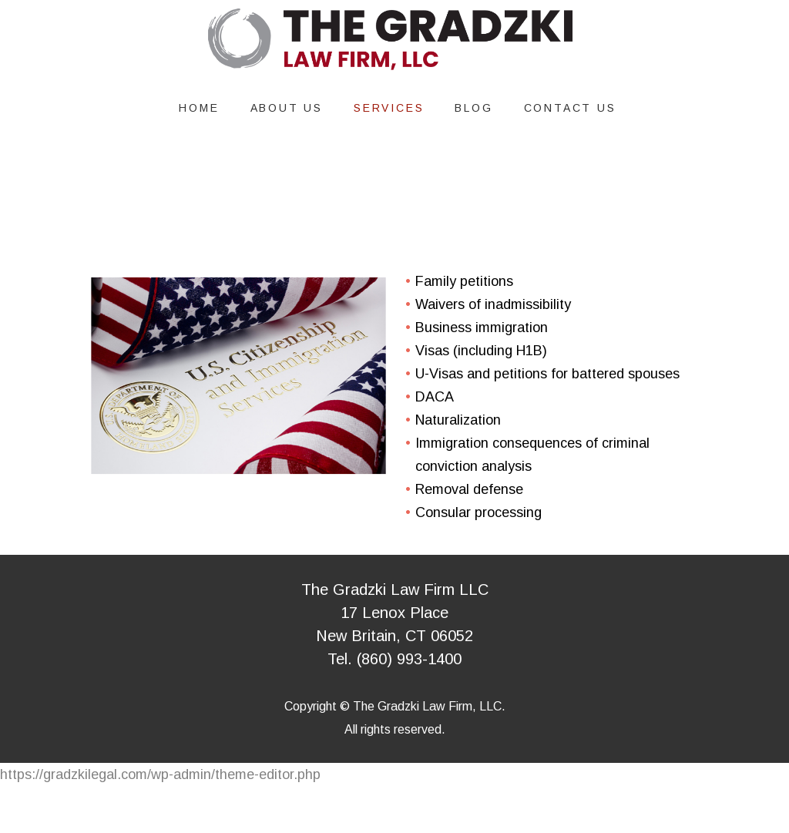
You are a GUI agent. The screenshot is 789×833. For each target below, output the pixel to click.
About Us (286, 108)
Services (389, 108)
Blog (473, 108)
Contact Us (570, 108)
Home (199, 108)
